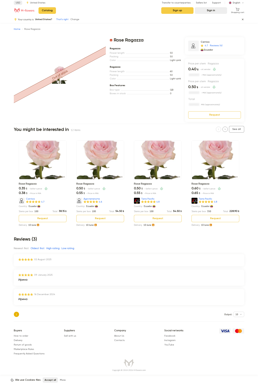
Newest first (21, 248)
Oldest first (37, 248)
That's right (62, 19)
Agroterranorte (92, 199)
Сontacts (119, 340)
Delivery (18, 340)
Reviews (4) (216, 45)
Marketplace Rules (24, 349)
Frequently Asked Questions (29, 354)
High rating (53, 248)
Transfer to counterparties (176, 3)
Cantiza (205, 42)
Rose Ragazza (28, 184)
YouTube (169, 345)
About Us (119, 336)
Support (216, 3)
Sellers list (201, 3)
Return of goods (23, 345)
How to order (21, 336)
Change (74, 19)
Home (17, 29)
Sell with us (70, 336)
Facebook (169, 336)
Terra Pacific (148, 199)
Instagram (170, 340)
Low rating (68, 248)
